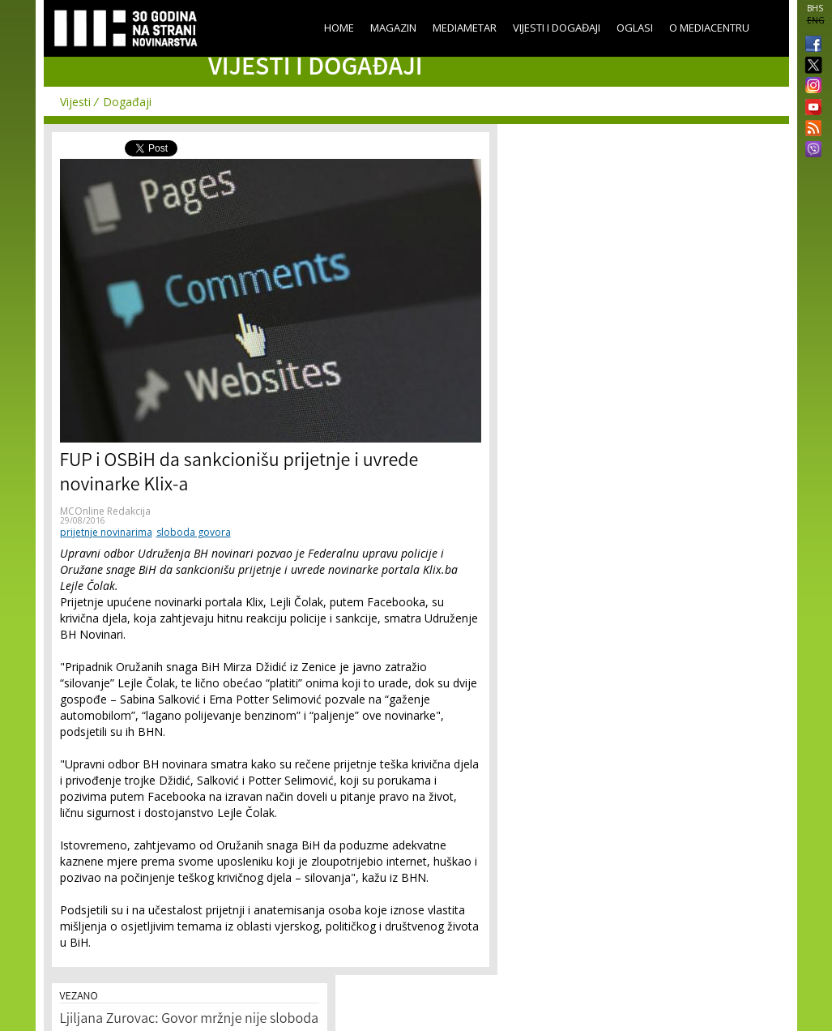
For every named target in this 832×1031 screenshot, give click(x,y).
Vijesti (75, 101)
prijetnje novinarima (106, 532)
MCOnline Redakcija (105, 511)
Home (339, 27)
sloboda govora (193, 532)
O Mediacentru (709, 27)
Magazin (393, 27)
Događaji (127, 101)
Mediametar (465, 27)
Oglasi (635, 27)
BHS (815, 8)
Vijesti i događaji (556, 27)
